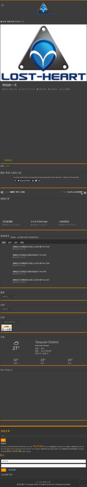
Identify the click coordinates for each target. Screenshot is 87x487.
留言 (16, 243)
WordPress (80, 446)
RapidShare (60, 446)
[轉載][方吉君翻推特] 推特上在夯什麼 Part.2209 (31, 247)
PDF (31, 446)
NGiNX (8, 449)
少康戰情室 (73, 446)
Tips (27, 446)
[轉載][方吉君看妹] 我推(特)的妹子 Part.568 (29, 272)
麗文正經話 (54, 449)
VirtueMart (81, 449)
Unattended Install (19, 449)
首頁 (3, 22)
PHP (33, 449)
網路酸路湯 (52, 446)
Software (38, 449)
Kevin (68, 484)
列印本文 (8, 160)
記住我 (12, 470)
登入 (22, 237)
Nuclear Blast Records (17, 446)
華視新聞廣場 (73, 449)
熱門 (10, 243)
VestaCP (28, 449)
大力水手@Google (39, 221)
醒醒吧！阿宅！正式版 (17, 192)
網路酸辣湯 (65, 449)
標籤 (22, 243)
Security (3, 449)
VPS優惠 (67, 446)
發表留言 (54, 89)
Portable (28, 451)
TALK (60, 449)
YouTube (38, 446)
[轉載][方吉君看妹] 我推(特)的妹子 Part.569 (29, 255)
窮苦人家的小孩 (11, 89)
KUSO (7, 166)
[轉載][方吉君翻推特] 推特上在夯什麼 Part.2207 (31, 280)
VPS (2, 446)
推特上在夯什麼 (14, 451)
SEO (12, 449)
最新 (4, 243)
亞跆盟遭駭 (7, 221)
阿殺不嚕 (10, 22)
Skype (49, 449)
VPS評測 (3, 451)
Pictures (46, 446)
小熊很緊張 (64, 221)
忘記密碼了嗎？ (7, 475)
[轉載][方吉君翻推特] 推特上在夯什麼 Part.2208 (31, 263)
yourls (6, 446)
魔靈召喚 (43, 449)
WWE (23, 451)
